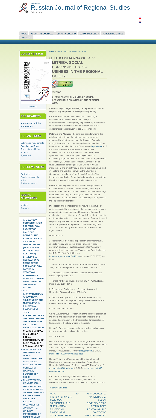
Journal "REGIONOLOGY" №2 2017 (71, 51)
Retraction (28, 126)
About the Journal (42, 34)
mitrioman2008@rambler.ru (61, 368)
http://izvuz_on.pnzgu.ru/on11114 (64, 256)
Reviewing (25, 174)
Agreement (26, 155)
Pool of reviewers (29, 183)
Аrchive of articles (32, 123)
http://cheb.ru (97, 146)
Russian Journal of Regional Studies (80, 7)
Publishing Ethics (113, 34)
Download (32, 106)
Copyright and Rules (30, 146)
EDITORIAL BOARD (66, 34)
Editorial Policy (89, 34)
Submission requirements (32, 143)
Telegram (25, 208)
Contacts (26, 38)
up (77, 394)
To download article (58, 388)
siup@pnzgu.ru (86, 351)
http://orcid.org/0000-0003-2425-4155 (66, 354)
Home (24, 34)
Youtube (24, 205)
